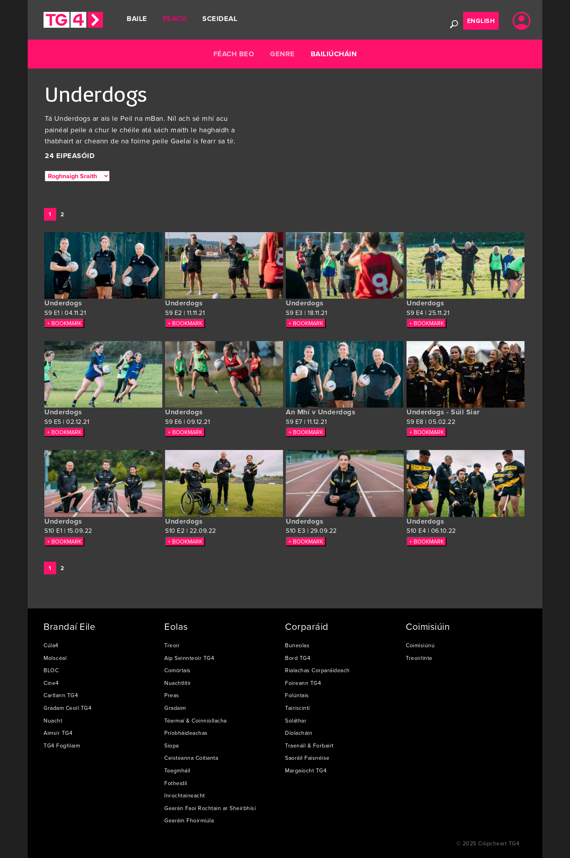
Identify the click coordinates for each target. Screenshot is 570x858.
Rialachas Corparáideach (317, 670)
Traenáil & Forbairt (309, 745)
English (481, 20)
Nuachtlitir (177, 683)
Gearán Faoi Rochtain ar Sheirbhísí (210, 808)
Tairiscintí (297, 708)
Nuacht (53, 721)
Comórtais (177, 670)
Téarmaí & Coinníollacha (195, 721)
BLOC (51, 670)
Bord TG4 (297, 658)
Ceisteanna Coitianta (191, 758)
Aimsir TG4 (58, 733)
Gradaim (175, 708)
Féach (175, 18)
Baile (137, 18)
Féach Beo (234, 54)
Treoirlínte (419, 658)
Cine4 (51, 683)
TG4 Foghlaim (62, 745)
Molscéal (55, 658)
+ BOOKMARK (64, 323)
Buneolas (297, 645)
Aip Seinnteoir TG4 (189, 658)
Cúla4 (51, 645)
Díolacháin (298, 733)
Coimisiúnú (420, 645)
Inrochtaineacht (184, 795)
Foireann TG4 (303, 683)
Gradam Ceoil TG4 (67, 708)
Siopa (171, 745)
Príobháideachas (186, 733)
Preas (171, 695)
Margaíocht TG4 (306, 770)
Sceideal (219, 18)
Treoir (172, 645)
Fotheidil (175, 783)
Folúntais (297, 695)
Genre (282, 54)
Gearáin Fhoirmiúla (189, 820)
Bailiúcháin (334, 54)
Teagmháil (177, 770)
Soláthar (295, 721)
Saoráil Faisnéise (307, 758)
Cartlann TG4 (61, 695)
